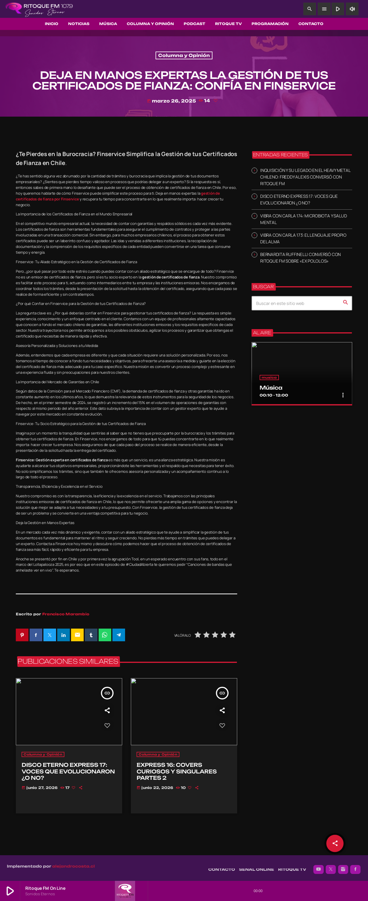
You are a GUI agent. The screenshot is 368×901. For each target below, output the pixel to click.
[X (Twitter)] (331, 866)
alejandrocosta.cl (73, 863)
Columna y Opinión (184, 55)
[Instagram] (343, 866)
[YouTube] (318, 866)
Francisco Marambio (65, 614)
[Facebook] (355, 866)
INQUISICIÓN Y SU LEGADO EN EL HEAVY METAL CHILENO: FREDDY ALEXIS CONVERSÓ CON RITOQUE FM (305, 177)
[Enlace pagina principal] (39, 9)
